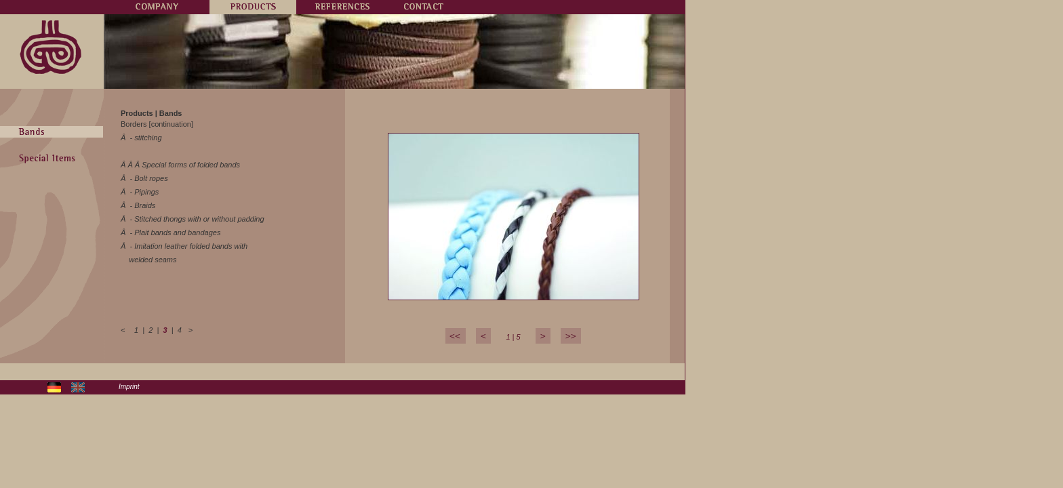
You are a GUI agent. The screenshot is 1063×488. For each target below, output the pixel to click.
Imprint (129, 386)
